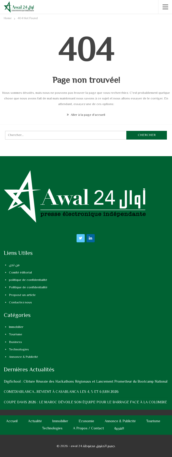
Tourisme (15, 334)
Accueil (12, 421)
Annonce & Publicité (23, 357)
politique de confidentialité (28, 280)
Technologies (19, 349)
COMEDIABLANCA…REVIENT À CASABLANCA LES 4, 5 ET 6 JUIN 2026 (61, 392)
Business (15, 342)
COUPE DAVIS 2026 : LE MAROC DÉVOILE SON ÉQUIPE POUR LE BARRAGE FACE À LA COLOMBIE (85, 402)
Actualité (35, 421)
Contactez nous (20, 302)
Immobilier (16, 327)
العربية (119, 428)
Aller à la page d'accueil (86, 115)
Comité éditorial (20, 272)
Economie (86, 421)
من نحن (14, 265)
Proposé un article (22, 295)
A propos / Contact (88, 428)
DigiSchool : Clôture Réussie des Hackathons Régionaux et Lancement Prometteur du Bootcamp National (85, 382)
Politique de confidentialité (28, 287)
